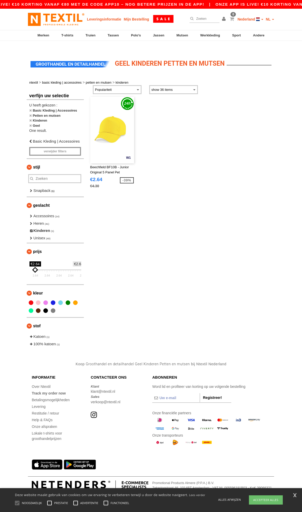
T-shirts (67, 35)
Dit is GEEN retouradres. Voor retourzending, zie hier (185, 484)
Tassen (113, 35)
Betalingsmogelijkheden (51, 391)
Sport (236, 35)
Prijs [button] (37, 243)
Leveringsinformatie (104, 19)
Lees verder (197, 495)
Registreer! (212, 389)
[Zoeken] (203, 19)
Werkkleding (210, 35)
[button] (224, 19)
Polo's (136, 35)
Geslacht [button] (41, 196)
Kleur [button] (38, 284)
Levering (39, 398)
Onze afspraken (44, 418)
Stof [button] (37, 317)
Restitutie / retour (45, 404)
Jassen (158, 35)
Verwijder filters (55, 142)
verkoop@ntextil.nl (105, 393)
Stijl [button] (36, 158)
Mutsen (182, 35)
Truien (90, 35)
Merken (43, 35)
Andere (259, 35)
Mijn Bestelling (136, 19)
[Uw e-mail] (176, 388)
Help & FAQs (42, 411)
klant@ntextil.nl (103, 383)
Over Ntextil (41, 378)
